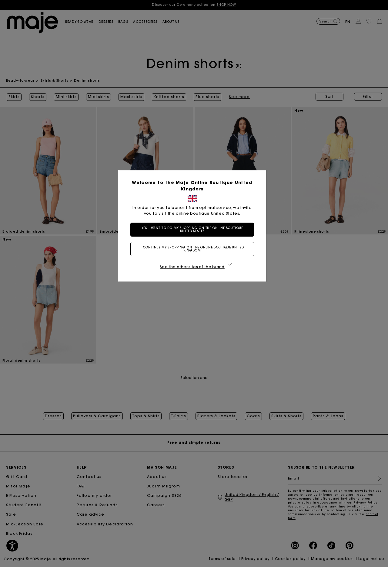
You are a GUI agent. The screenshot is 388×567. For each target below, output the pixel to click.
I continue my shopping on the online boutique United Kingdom (194, 248)
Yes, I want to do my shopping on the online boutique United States (194, 229)
